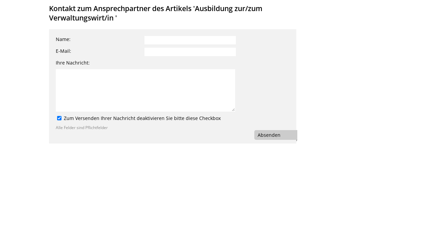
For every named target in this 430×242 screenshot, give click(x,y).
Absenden (269, 135)
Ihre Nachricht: (73, 62)
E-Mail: (63, 51)
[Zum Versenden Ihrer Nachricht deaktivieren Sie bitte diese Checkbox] (59, 118)
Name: (63, 39)
